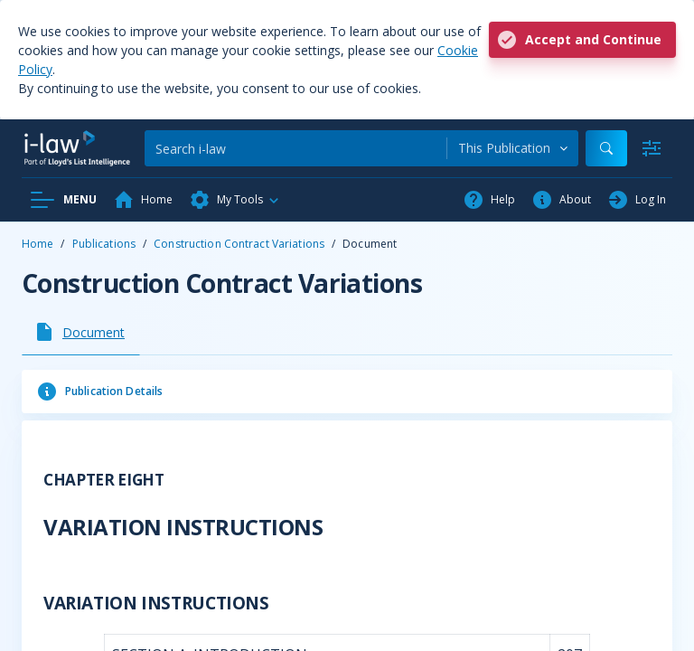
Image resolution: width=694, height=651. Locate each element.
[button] (235, 200)
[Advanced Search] (651, 148)
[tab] (81, 331)
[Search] (295, 148)
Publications (104, 243)
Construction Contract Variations (239, 243)
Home (37, 243)
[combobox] (512, 148)
